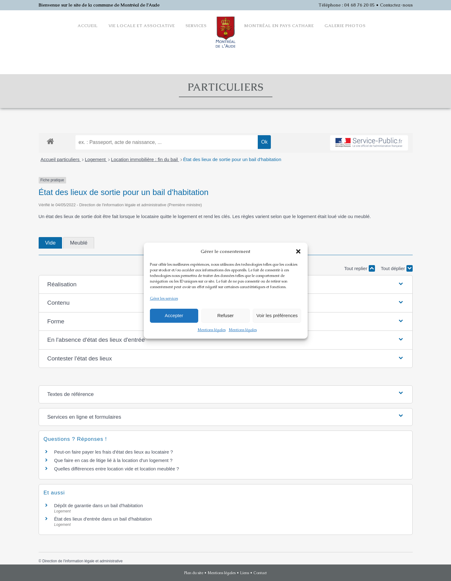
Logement (96, 159)
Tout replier (359, 268)
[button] (298, 251)
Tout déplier (397, 268)
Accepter (174, 315)
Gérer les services (164, 298)
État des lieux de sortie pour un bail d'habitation (232, 159)
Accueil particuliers (61, 159)
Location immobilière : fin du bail (145, 159)
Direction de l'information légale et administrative (82, 561)
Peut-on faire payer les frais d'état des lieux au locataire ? (113, 452)
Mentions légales (212, 329)
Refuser (225, 315)
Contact (260, 572)
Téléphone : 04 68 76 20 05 (347, 5)
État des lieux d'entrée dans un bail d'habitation (103, 518)
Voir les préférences (277, 315)
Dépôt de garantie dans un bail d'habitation (98, 505)
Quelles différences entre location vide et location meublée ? (116, 468)
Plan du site (193, 572)
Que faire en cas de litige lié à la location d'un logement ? (113, 460)
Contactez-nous (396, 5)
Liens (244, 572)
